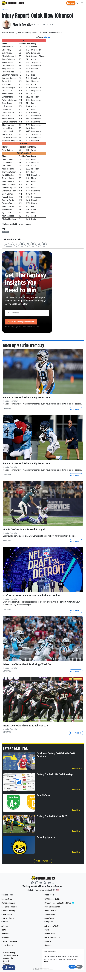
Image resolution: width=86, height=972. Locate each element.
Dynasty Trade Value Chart (62, 903)
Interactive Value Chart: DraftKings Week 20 (27, 664)
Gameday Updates (46, 836)
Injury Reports (7, 945)
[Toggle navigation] (82, 3)
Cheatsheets (6, 914)
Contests (48, 945)
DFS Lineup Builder (52, 899)
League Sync (6, 899)
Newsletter (6, 937)
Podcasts (5, 933)
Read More (76, 409)
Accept (72, 967)
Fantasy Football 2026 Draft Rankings (55, 774)
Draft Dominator (8, 903)
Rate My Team (43, 795)
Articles (5, 10)
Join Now (70, 3)
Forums (47, 941)
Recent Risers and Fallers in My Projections (27, 397)
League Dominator (9, 906)
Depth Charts (50, 910)
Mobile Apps (49, 933)
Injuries (5, 232)
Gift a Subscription (52, 937)
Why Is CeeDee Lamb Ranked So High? (24, 529)
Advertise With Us (52, 926)
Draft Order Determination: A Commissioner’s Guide (31, 595)
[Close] (82, 951)
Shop (46, 929)
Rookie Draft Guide (9, 941)
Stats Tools (49, 918)
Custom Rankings (8, 910)
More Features (43, 860)
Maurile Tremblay (23, 24)
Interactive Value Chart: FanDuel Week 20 (26, 725)
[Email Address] (27, 313)
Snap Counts (49, 914)
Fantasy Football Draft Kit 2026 (52, 815)
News (3, 929)
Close (79, 967)
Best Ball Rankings (52, 906)
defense (46, 37)
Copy (9, 244)
